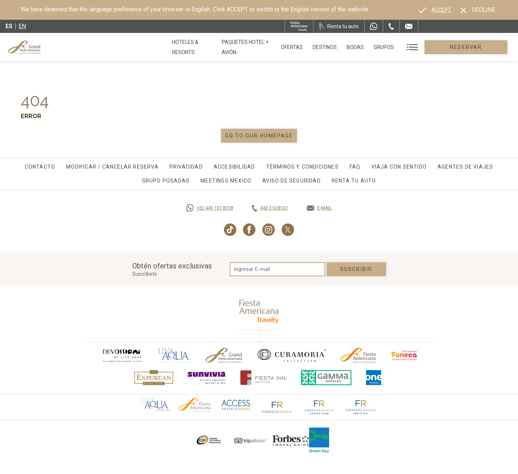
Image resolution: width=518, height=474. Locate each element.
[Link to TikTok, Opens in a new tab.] (230, 229)
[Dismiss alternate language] (477, 10)
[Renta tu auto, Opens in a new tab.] (338, 26)
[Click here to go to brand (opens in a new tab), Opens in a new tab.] (121, 355)
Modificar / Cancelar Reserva (112, 167)
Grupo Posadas (166, 181)
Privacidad (186, 167)
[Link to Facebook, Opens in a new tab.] (249, 229)
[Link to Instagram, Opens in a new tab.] (268, 229)
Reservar (478, 47)
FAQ (355, 167)
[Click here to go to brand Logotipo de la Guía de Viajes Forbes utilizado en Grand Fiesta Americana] (291, 440)
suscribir (356, 269)
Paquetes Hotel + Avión (263, 49)
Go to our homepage (259, 136)
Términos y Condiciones (302, 167)
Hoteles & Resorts (197, 47)
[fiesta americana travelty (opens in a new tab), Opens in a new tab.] (259, 311)
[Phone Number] (391, 26)
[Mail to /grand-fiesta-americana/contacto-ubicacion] (409, 26)
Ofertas (315, 47)
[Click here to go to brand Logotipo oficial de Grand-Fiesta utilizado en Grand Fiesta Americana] (224, 355)
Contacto (40, 167)
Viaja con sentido (399, 167)
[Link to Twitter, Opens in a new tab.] (288, 229)
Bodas (378, 47)
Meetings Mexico (226, 181)
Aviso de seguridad (291, 181)
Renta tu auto (354, 181)
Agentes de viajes (465, 167)
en (22, 26)
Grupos (407, 47)
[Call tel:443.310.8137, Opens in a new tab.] (270, 208)
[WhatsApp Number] (374, 26)
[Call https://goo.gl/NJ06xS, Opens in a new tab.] (209, 208)
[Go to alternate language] (435, 10)
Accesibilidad (234, 167)
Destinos (348, 47)
